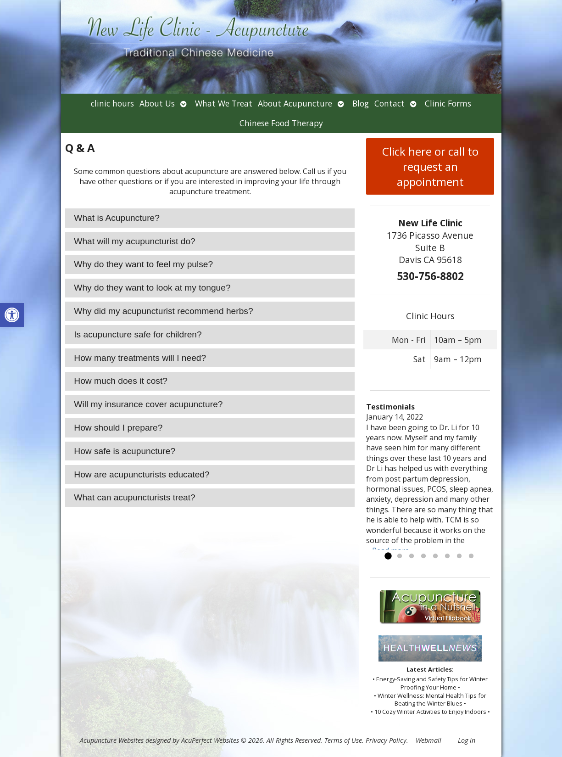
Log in (466, 740)
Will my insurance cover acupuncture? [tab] (148, 404)
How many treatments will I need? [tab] (140, 358)
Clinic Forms (448, 103)
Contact (389, 103)
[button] (12, 315)
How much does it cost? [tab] (120, 381)
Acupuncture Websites (112, 740)
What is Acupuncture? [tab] (117, 218)
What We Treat (223, 103)
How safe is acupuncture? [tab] (124, 451)
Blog (360, 103)
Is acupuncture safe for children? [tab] (137, 334)
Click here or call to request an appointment (430, 166)
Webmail (428, 740)
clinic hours (112, 103)
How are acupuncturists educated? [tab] (141, 474)
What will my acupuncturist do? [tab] (134, 241)
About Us (157, 103)
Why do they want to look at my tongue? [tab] (152, 287)
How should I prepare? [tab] (118, 427)
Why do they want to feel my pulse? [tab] (143, 264)
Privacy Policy (386, 740)
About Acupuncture (295, 103)
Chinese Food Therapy (281, 123)
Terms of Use (343, 740)
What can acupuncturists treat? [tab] (134, 497)
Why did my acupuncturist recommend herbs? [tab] (163, 311)
